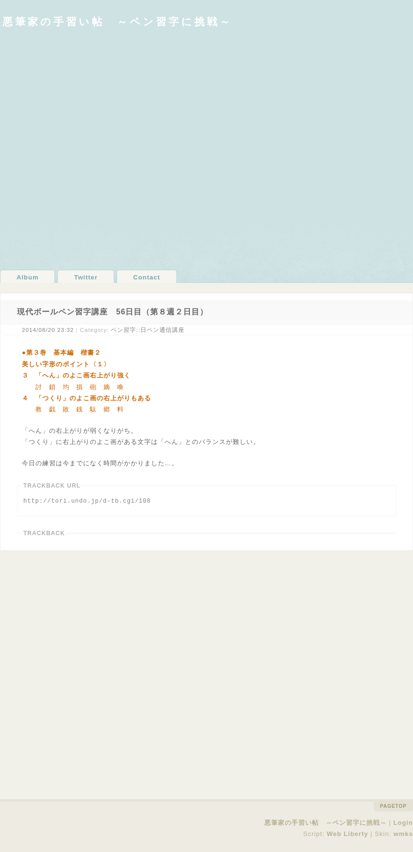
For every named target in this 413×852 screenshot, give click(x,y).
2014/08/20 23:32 (48, 330)
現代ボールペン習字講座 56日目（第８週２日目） (112, 312)
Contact (146, 277)
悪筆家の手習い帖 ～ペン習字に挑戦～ (117, 21)
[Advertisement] (112, 148)
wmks (403, 833)
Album (27, 277)
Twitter (86, 277)
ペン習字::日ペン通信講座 (148, 330)
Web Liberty (347, 833)
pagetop (393, 806)
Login (403, 822)
